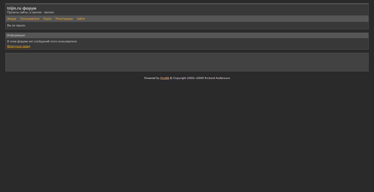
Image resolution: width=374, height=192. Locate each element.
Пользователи (29, 18)
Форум (11, 18)
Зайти (81, 18)
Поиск (47, 18)
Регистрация (64, 18)
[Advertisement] (304, 62)
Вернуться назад (18, 46)
